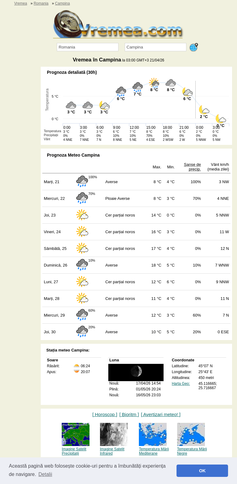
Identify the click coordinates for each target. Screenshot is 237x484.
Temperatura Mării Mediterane (154, 449)
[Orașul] (155, 47)
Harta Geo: (181, 383)
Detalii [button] (45, 474)
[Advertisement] (18, 159)
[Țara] (87, 47)
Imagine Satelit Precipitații (75, 449)
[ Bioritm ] (129, 414)
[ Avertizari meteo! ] (161, 414)
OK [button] (202, 470)
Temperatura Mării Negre (192, 449)
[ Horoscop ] (104, 414)
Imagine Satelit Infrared (114, 449)
